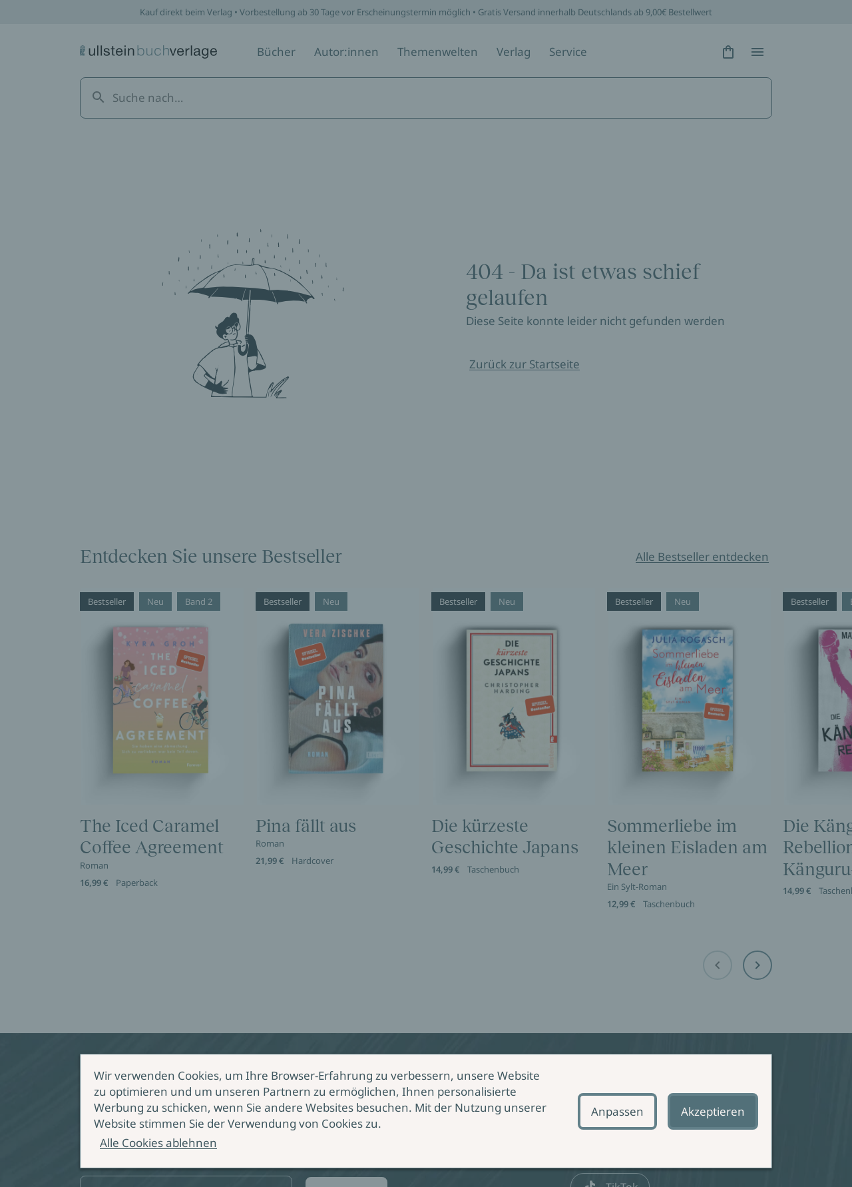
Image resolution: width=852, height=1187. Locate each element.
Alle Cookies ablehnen (158, 1142)
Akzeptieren (713, 1111)
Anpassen (617, 1111)
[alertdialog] (426, 1111)
